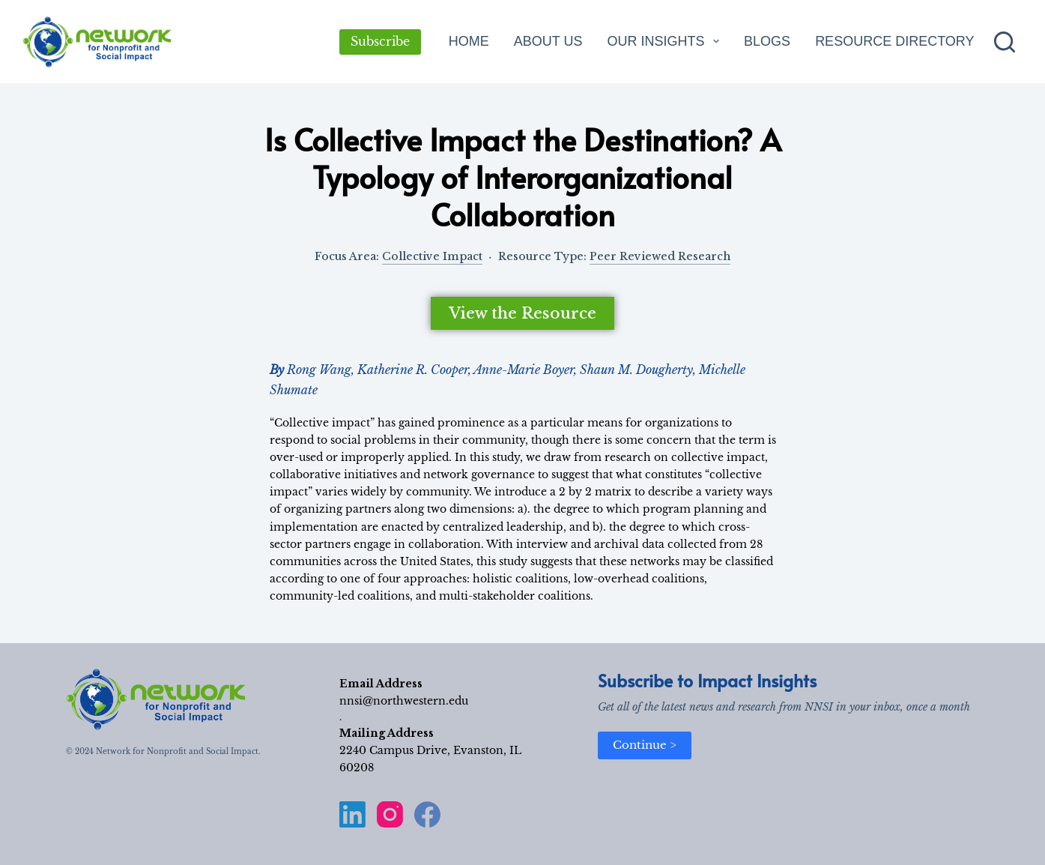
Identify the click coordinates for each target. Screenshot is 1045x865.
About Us (548, 41)
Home (469, 41)
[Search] (1004, 41)
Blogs (767, 41)
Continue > (644, 745)
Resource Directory (894, 41)
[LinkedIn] (352, 814)
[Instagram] (390, 814)
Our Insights (666, 41)
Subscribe (380, 41)
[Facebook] (427, 814)
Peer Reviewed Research (660, 256)
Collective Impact (432, 256)
